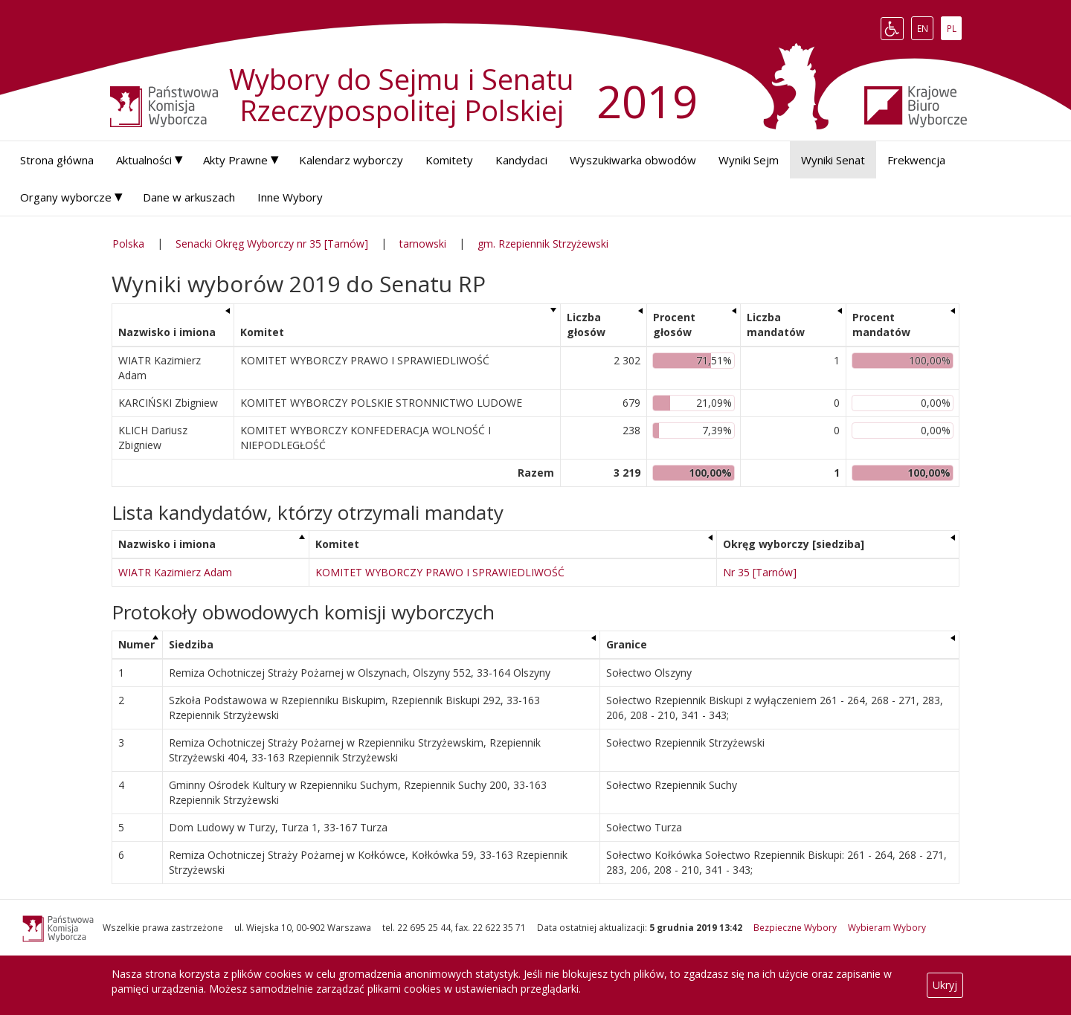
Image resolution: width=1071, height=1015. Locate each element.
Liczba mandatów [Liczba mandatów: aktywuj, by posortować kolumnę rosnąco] (776, 324)
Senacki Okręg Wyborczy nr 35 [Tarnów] (272, 243)
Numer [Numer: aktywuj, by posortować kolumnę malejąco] (136, 644)
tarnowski (422, 243)
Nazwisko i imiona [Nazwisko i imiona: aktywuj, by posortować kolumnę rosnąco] (167, 332)
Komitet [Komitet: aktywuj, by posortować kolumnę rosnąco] (262, 332)
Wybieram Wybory (887, 927)
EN (925, 28)
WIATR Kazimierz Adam (175, 572)
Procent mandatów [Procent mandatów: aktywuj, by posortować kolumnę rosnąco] (881, 324)
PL (954, 28)
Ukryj (945, 985)
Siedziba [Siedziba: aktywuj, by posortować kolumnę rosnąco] (191, 644)
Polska (128, 243)
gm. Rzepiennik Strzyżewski (542, 243)
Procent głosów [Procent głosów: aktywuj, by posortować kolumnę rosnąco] (674, 324)
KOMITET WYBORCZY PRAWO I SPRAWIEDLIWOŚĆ (440, 572)
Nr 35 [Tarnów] (760, 572)
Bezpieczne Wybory (795, 927)
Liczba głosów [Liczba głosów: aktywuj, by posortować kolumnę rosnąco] (586, 324)
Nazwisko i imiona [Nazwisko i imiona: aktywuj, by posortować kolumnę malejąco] (167, 544)
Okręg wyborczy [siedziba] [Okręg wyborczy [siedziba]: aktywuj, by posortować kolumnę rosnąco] (793, 544)
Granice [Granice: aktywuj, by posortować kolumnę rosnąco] (626, 644)
